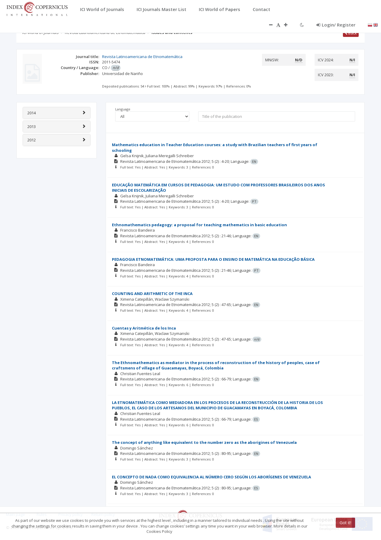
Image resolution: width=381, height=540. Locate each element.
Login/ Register (335, 25)
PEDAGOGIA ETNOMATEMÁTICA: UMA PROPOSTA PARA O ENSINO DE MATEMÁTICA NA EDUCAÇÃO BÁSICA (213, 259)
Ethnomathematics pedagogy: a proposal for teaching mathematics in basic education (199, 224)
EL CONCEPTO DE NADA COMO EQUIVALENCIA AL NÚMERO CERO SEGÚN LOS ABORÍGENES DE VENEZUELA (211, 477)
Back (351, 33)
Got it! (345, 522)
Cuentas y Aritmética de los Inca (144, 328)
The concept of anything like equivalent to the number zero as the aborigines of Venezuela (204, 442)
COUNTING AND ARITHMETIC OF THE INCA (152, 293)
